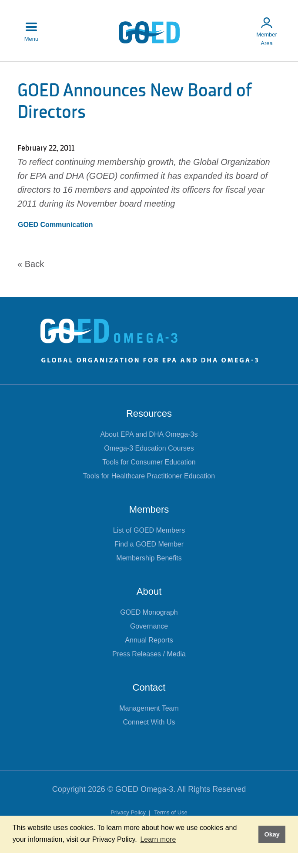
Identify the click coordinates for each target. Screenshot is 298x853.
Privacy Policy (128, 812)
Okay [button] (271, 834)
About (149, 591)
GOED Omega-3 (144, 789)
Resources (149, 413)
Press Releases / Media (149, 654)
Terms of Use (171, 812)
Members (149, 509)
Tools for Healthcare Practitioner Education (149, 476)
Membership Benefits (148, 558)
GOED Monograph (149, 612)
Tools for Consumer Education (148, 462)
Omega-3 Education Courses (149, 448)
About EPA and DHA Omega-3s (149, 434)
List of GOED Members (149, 530)
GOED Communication (55, 224)
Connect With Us (149, 722)
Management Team (149, 708)
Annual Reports (149, 640)
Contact (149, 687)
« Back (30, 264)
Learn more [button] (158, 839)
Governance (149, 626)
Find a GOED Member (149, 544)
